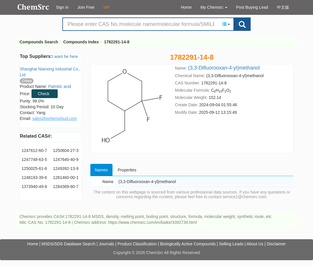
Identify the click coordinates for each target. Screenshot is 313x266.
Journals (106, 244)
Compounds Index (81, 42)
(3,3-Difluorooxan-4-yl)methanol (224, 68)
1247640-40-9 (65, 159)
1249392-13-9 (65, 168)
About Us (255, 244)
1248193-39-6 (34, 177)
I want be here (65, 56)
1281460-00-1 (65, 177)
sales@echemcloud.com (54, 118)
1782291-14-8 (116, 42)
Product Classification (137, 244)
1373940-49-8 (34, 186)
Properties (127, 170)
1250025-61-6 (34, 168)
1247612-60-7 (34, 150)
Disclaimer (276, 244)
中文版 (283, 7)
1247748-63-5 (34, 159)
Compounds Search (33, 7)
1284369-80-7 (65, 186)
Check (44, 93)
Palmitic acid (59, 86)
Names (101, 170)
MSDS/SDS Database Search (68, 244)
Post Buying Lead (252, 7)
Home (186, 7)
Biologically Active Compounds (188, 244)
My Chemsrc (214, 7)
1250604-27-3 (65, 150)
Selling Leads (231, 244)
